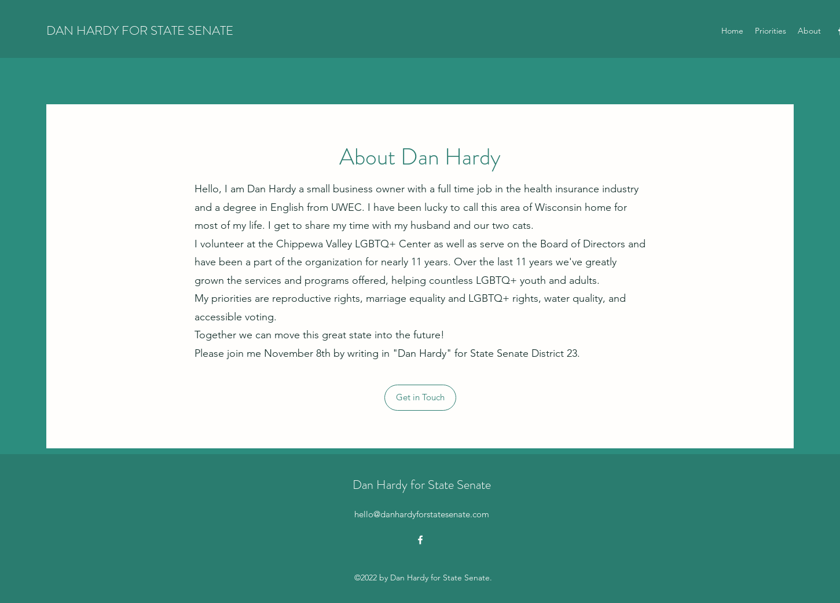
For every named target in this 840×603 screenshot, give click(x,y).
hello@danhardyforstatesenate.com (421, 514)
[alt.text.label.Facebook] (420, 540)
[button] (420, 398)
